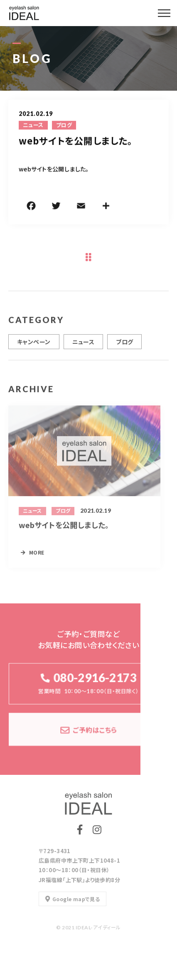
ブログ (64, 125)
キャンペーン (34, 344)
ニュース (33, 125)
